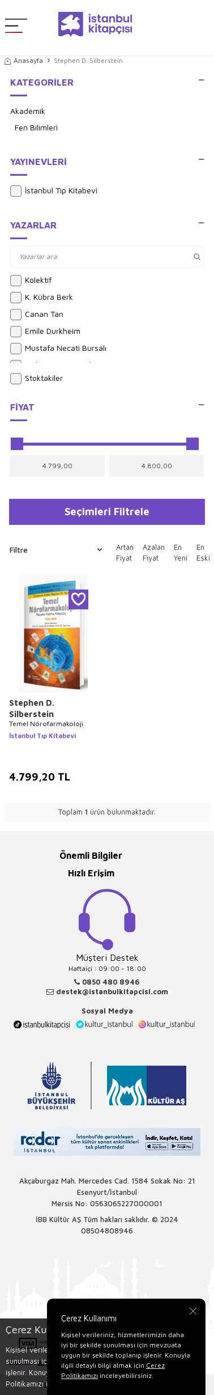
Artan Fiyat (125, 552)
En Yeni (180, 552)
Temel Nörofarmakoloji (46, 723)
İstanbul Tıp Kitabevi (53, 191)
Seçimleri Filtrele (107, 511)
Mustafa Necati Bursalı (58, 348)
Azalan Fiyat (154, 552)
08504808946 (107, 1230)
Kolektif (31, 280)
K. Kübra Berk (41, 297)
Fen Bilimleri (36, 127)
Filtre (56, 550)
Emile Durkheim (45, 331)
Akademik (27, 111)
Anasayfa (24, 60)
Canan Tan (36, 314)
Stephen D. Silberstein (31, 708)
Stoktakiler (36, 378)
